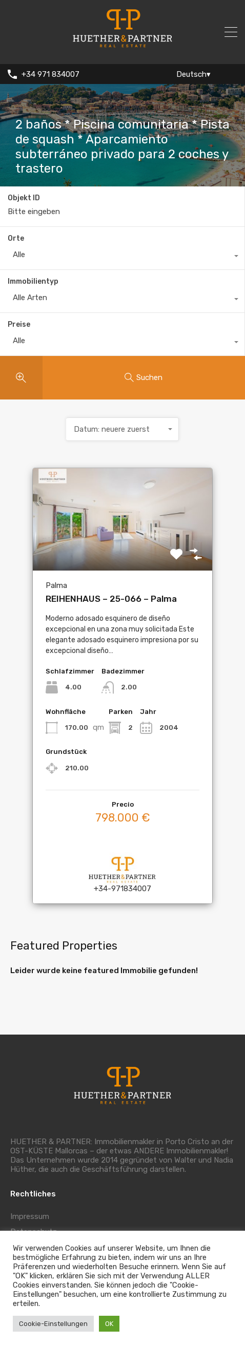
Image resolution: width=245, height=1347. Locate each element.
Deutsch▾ (193, 74)
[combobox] (122, 257)
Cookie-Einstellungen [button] (53, 1324)
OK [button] (109, 1324)
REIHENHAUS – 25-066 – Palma (111, 599)
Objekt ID (24, 198)
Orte (16, 238)
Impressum (29, 1216)
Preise (19, 324)
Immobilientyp (33, 281)
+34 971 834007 (50, 74)
